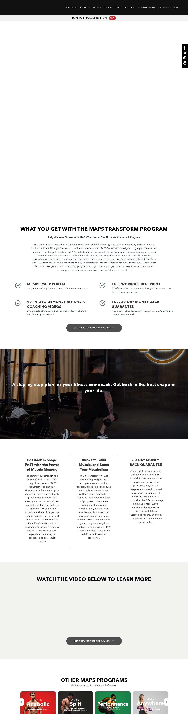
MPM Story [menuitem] (69, 7)
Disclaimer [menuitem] (58, 685)
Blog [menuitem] (55, 668)
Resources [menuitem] (128, 7)
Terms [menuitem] (56, 676)
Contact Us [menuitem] (163, 7)
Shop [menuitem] (106, 7)
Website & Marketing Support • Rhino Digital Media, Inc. (43, 707)
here (117, 700)
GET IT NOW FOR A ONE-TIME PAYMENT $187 (94, 253)
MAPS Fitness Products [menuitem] (89, 7)
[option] (38, 628)
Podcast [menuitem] (117, 7)
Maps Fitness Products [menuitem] (24, 668)
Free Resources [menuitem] (20, 672)
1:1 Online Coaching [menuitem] (147, 7)
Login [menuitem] (176, 7)
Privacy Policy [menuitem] (60, 681)
